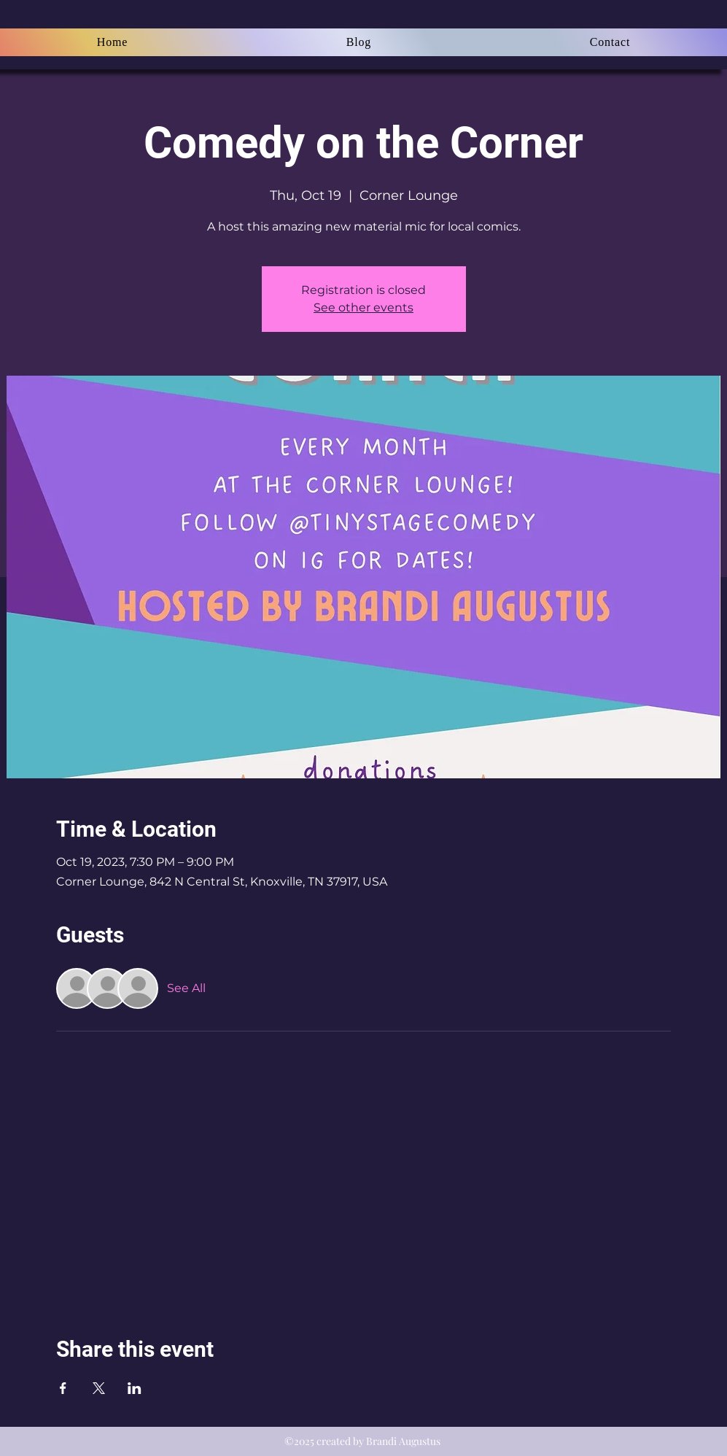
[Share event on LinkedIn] (134, 1388)
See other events (363, 307)
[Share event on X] (99, 1388)
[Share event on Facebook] (63, 1388)
